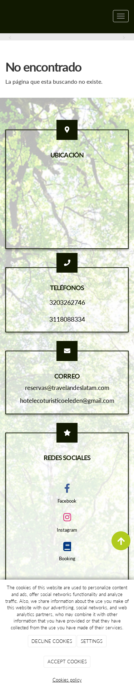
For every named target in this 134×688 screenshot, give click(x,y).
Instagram (67, 530)
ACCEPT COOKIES (67, 661)
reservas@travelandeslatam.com (67, 387)
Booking (67, 558)
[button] (10, 36)
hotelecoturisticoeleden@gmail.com (67, 400)
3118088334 (67, 319)
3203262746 (67, 302)
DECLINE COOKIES (51, 641)
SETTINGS (92, 641)
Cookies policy (67, 680)
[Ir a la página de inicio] (3, 16)
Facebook (67, 501)
